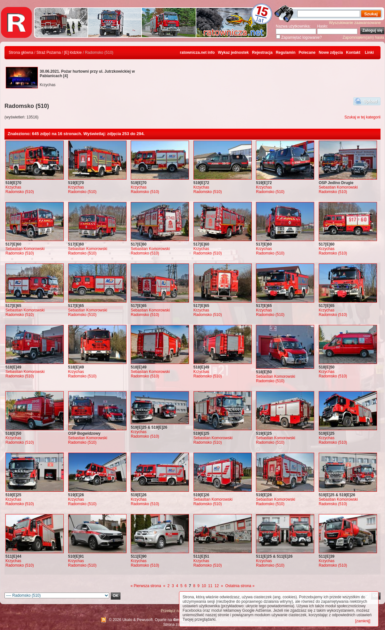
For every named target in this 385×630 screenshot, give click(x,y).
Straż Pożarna (49, 52)
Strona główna (21, 52)
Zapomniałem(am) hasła (363, 37)
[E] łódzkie (73, 52)
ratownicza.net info (197, 52)
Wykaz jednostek (233, 52)
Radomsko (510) (19, 192)
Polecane (307, 52)
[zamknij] (362, 621)
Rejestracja (262, 52)
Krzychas (13, 187)
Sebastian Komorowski (338, 187)
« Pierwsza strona (145, 586)
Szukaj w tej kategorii (362, 117)
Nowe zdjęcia (331, 52)
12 (217, 586)
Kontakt (353, 52)
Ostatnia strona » (239, 586)
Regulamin (285, 52)
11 (210, 586)
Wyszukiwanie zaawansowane (355, 22)
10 (204, 586)
